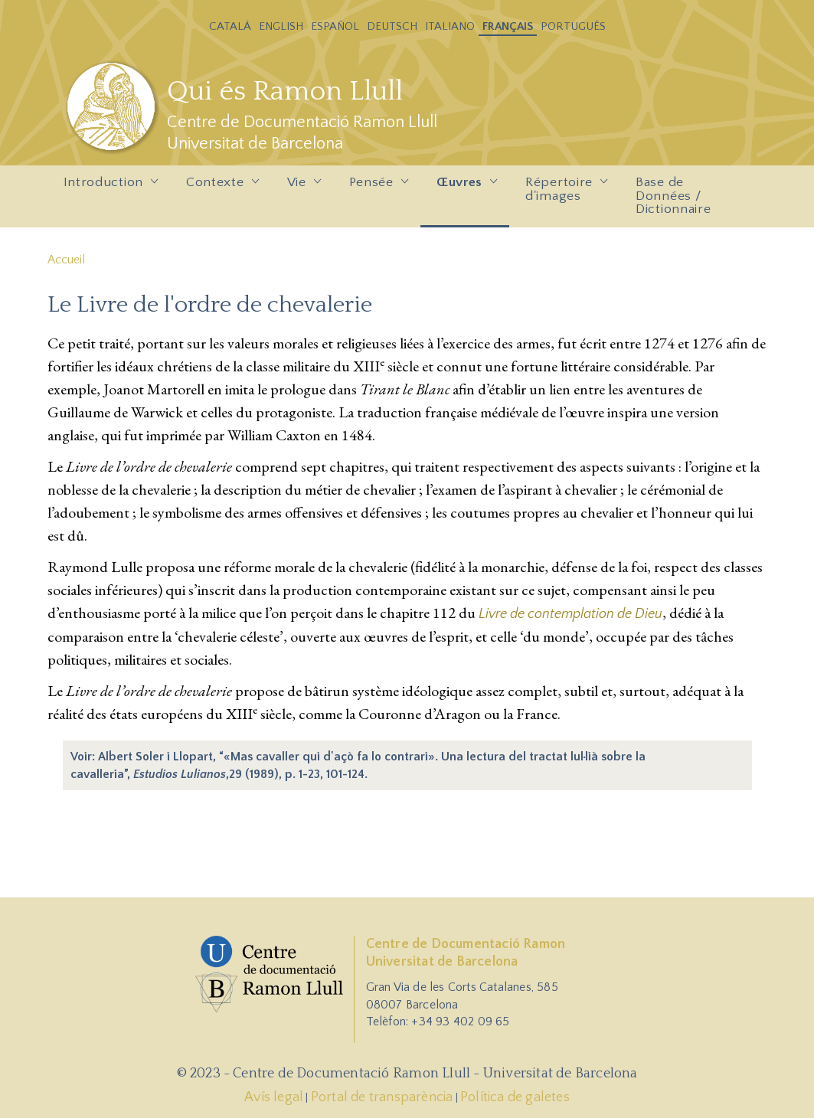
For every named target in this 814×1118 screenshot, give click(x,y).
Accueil (66, 259)
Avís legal (273, 1097)
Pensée (375, 187)
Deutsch (392, 26)
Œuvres (462, 187)
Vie (300, 187)
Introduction (106, 187)
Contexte (218, 187)
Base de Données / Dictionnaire (673, 196)
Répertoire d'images (562, 193)
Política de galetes (515, 1097)
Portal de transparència (382, 1097)
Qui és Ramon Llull (285, 91)
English (281, 26)
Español (335, 26)
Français (507, 26)
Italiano (450, 26)
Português (573, 26)
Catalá (230, 26)
